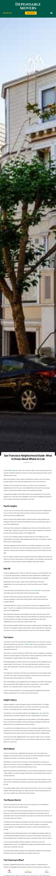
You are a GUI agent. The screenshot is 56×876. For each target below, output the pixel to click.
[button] (51, 13)
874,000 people (11, 470)
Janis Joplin (42, 713)
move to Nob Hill (35, 590)
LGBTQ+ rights (29, 644)
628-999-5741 (7, 13)
